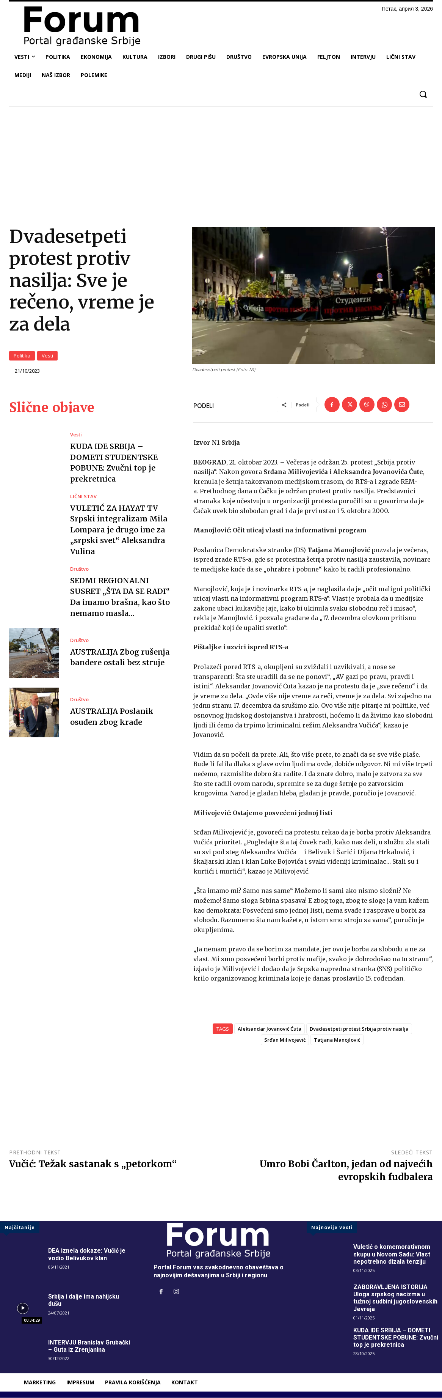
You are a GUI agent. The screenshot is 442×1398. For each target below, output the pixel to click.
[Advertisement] (221, 169)
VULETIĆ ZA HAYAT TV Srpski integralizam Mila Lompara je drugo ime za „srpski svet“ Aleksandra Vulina (119, 529)
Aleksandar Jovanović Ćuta (269, 1029)
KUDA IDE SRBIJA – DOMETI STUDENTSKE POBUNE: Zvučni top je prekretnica (396, 1338)
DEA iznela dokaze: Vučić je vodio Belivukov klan (87, 1255)
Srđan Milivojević (285, 1040)
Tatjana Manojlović (337, 1040)
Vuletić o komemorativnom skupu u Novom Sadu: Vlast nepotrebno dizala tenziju (392, 1255)
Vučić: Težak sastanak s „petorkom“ (93, 1165)
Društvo (79, 567)
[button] (423, 94)
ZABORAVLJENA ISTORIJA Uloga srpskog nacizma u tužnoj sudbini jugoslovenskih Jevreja (395, 1298)
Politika (22, 356)
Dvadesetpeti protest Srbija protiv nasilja (359, 1029)
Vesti (47, 356)
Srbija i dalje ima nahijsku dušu (83, 1301)
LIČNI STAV (83, 496)
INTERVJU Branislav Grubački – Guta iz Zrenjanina (89, 1347)
